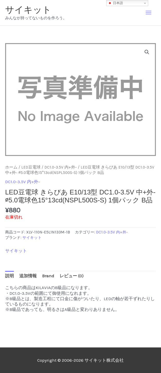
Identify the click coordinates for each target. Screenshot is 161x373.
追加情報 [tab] (28, 275)
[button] (146, 52)
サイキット (28, 10)
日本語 (115, 3)
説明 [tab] (9, 275)
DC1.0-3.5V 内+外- (60, 167)
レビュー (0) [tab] (71, 275)
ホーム (11, 167)
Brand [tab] (48, 275)
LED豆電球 (31, 167)
